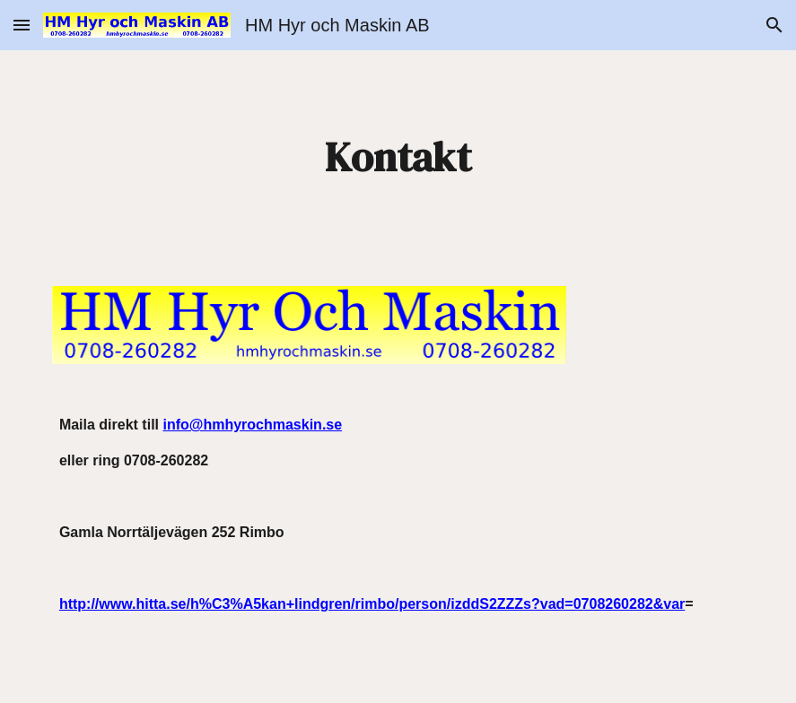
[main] (398, 157)
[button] (21, 24)
